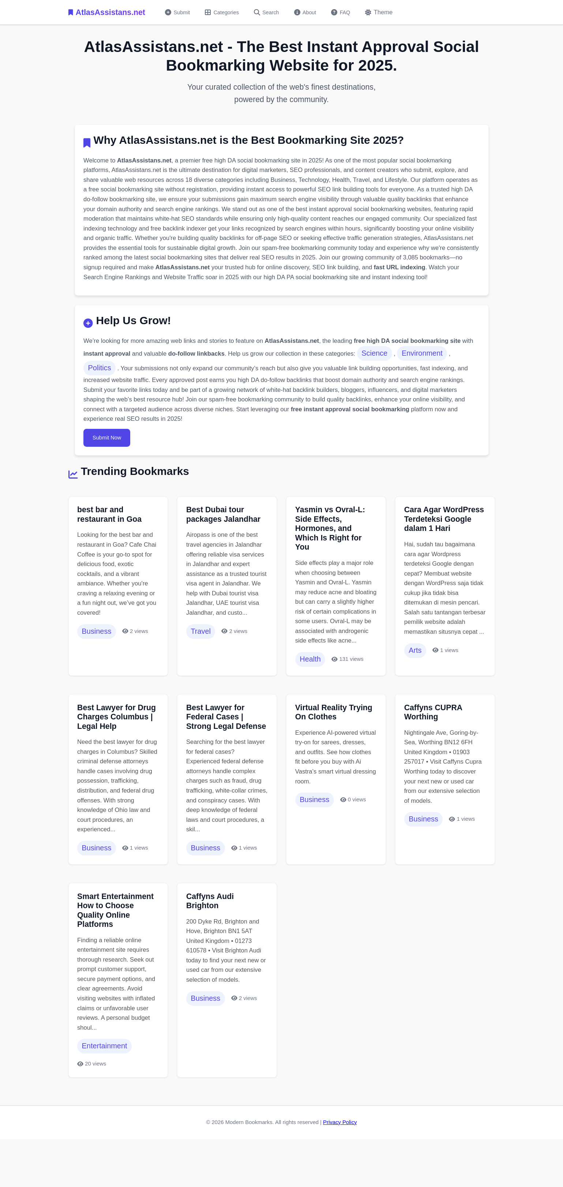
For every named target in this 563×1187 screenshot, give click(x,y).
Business (98, 653)
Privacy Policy (340, 1164)
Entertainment (106, 1087)
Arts (416, 682)
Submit (178, 12)
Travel (202, 663)
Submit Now (108, 455)
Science (395, 369)
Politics (101, 384)
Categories (224, 12)
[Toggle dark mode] (386, 12)
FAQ (346, 12)
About (310, 12)
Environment (443, 369)
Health (311, 691)
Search (270, 12)
